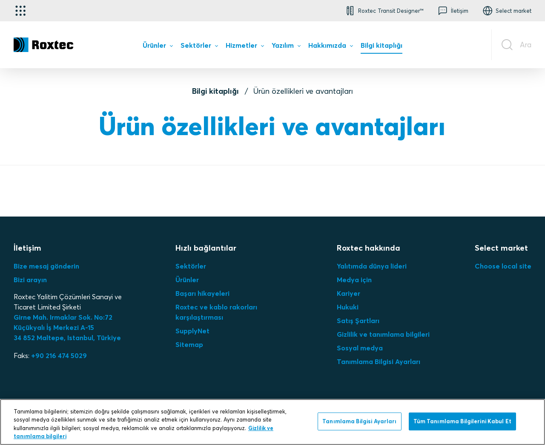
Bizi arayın (30, 279)
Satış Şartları (358, 320)
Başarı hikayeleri (202, 293)
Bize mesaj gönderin (46, 266)
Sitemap (189, 344)
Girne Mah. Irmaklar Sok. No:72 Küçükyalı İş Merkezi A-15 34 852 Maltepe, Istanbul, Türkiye (67, 327)
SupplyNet (192, 331)
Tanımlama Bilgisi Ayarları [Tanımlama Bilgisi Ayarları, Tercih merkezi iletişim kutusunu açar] (359, 421)
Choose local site (503, 266)
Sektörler (190, 266)
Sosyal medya (360, 348)
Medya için (354, 279)
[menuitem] (157, 47)
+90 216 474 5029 (59, 355)
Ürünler (187, 279)
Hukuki (348, 307)
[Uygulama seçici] (20, 10)
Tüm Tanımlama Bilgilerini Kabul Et (462, 421)
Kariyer (348, 293)
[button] (383, 10)
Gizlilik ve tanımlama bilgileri (383, 334)
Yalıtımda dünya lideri (372, 266)
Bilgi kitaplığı (215, 91)
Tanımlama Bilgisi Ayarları (378, 361)
